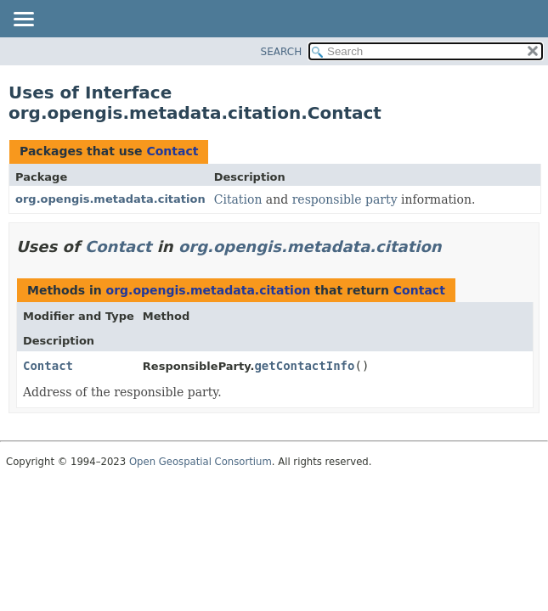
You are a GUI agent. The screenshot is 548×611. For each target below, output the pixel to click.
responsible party (345, 199)
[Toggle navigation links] (22, 20)
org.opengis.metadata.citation (110, 199)
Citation (238, 199)
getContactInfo (304, 366)
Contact (172, 151)
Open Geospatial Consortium (200, 462)
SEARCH (281, 52)
